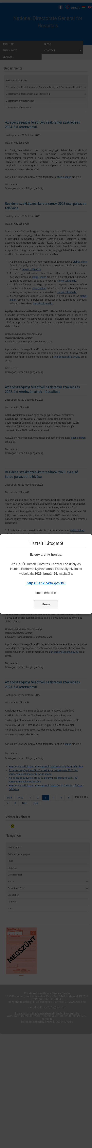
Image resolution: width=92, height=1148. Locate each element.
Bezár (46, 604)
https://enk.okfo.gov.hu (46, 583)
